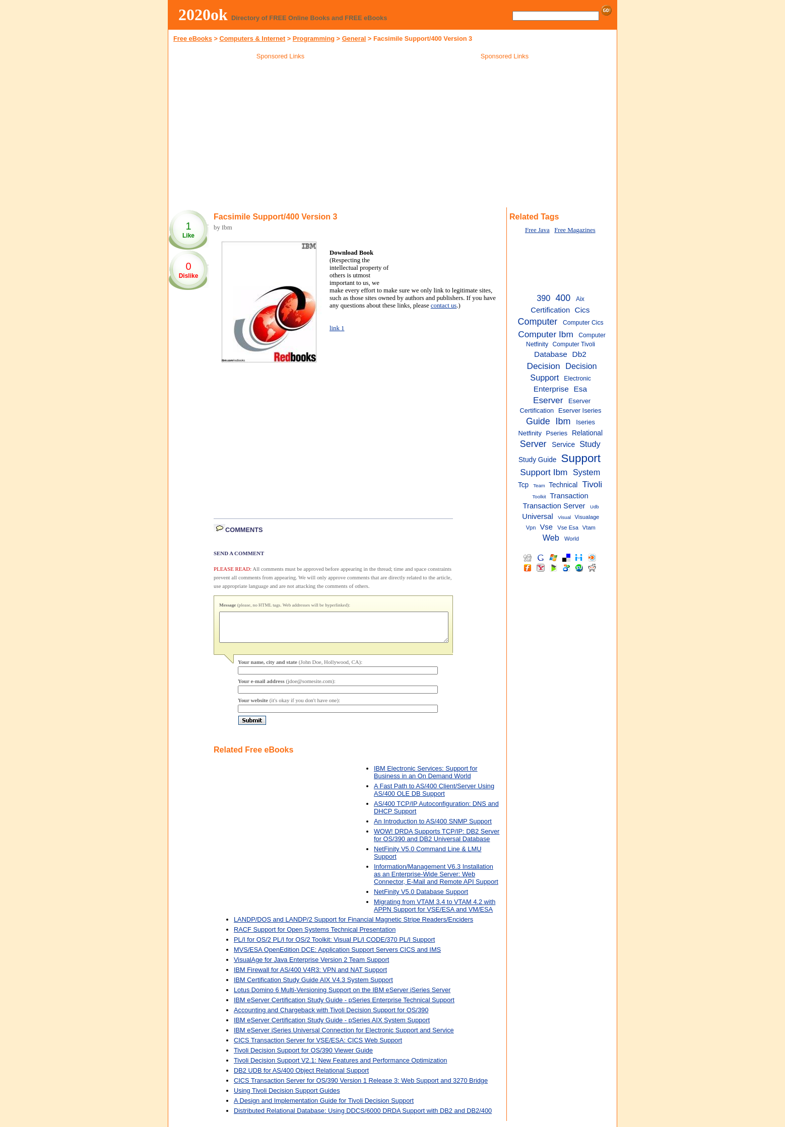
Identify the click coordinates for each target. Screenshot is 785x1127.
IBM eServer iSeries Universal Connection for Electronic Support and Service (344, 1036)
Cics (582, 310)
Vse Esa (567, 527)
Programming (314, 38)
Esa (580, 389)
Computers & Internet (252, 38)
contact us (444, 305)
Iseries (585, 422)
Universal (537, 516)
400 (562, 298)
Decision (543, 366)
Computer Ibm (545, 334)
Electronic (577, 378)
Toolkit (539, 496)
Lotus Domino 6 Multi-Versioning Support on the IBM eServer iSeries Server (342, 996)
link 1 (337, 328)
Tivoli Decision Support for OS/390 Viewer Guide (303, 1056)
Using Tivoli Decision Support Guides (287, 1096)
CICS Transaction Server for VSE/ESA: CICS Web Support (318, 1046)
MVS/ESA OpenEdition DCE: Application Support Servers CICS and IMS (337, 955)
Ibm (563, 421)
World (571, 539)
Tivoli (592, 484)
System (586, 472)
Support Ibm (543, 472)
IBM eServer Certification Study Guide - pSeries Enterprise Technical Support (344, 1006)
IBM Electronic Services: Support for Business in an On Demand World (426, 778)
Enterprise (551, 389)
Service (563, 444)
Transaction (569, 496)
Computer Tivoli (573, 344)
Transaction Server (554, 506)
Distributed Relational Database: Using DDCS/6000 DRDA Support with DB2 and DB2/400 (363, 1116)
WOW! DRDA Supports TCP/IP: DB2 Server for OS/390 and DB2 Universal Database (436, 841)
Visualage (587, 517)
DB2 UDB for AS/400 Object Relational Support (301, 1076)
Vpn (531, 527)
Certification (550, 310)
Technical (563, 485)
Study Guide (537, 460)
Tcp (523, 485)
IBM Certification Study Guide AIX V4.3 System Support (313, 986)
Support (581, 458)
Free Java (537, 230)
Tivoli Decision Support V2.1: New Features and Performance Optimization (340, 1066)
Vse (546, 527)
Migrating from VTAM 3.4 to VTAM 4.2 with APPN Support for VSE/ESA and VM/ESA (434, 911)
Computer (538, 322)
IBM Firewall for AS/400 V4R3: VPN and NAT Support (310, 976)
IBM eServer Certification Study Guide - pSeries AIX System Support (332, 1026)
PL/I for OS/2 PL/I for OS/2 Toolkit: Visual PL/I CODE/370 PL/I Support (334, 945)
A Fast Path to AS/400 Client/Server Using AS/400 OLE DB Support (434, 795)
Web (551, 537)
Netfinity (530, 433)
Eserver (548, 400)
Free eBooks (192, 38)
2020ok (203, 15)
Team (539, 485)
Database (550, 354)
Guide (538, 421)
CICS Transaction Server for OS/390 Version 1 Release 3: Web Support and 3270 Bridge (361, 1086)
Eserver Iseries (579, 410)
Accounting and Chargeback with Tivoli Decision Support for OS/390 (331, 1016)
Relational (587, 433)
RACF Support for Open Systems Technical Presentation (315, 935)
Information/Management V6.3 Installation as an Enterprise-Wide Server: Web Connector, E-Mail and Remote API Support (436, 880)
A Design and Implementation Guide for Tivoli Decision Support (324, 1106)
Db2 (579, 354)
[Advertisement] (280, 135)
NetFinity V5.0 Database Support (421, 897)
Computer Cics (583, 322)
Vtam (589, 527)
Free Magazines (574, 230)
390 (543, 298)
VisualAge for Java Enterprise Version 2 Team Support (311, 965)
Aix (580, 299)
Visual (564, 517)
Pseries (557, 433)
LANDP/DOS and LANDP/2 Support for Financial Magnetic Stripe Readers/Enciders (353, 925)
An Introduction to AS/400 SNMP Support (433, 827)
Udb (594, 506)
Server (533, 444)
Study (590, 443)
